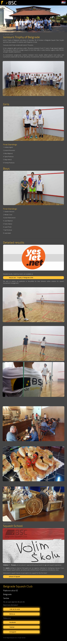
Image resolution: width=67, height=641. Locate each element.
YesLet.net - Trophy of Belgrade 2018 (21, 277)
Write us (12, 614)
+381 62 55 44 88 (14, 609)
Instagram (12, 632)
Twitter (11, 627)
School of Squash (14, 576)
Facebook (12, 622)
